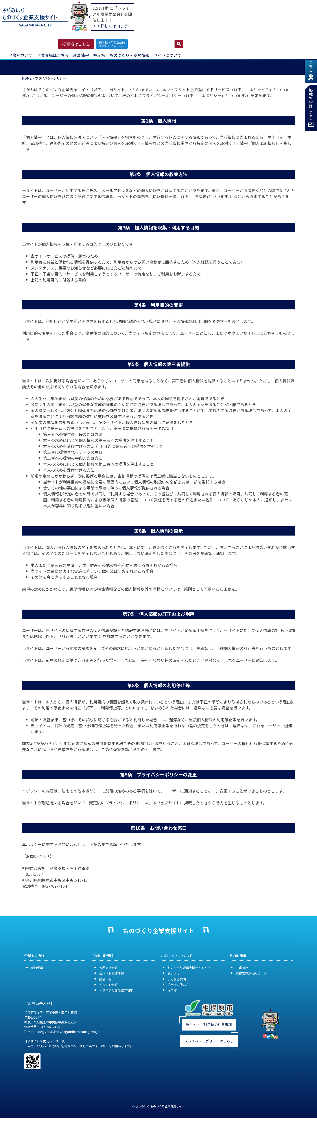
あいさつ (173, 982)
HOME (27, 87)
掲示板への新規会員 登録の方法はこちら (112, 44)
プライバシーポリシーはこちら (209, 1050)
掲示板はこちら (76, 44)
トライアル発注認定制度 (116, 999)
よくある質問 (176, 988)
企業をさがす (21, 55)
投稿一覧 (105, 988)
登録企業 (37, 976)
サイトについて (167, 55)
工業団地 (242, 976)
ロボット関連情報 (111, 982)
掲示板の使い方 (178, 993)
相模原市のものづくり (251, 982)
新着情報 (81, 55)
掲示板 (99, 55)
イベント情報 (108, 993)
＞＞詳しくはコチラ (110, 26)
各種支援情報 (108, 976)
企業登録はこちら (53, 55)
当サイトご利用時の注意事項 (209, 1033)
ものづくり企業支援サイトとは (188, 976)
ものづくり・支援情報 (129, 55)
